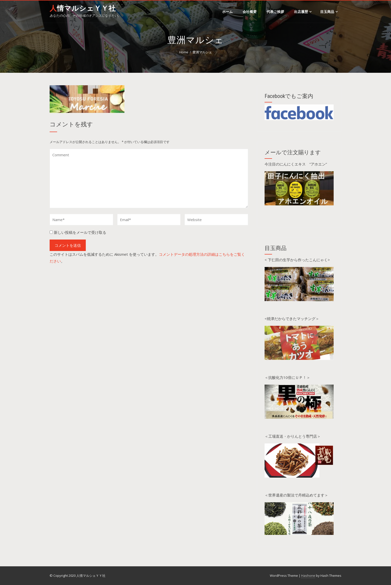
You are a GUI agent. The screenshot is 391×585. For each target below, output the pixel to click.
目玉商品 (329, 11)
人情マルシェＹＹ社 (83, 8)
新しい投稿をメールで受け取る (80, 232)
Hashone (308, 575)
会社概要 (250, 11)
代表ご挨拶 (275, 11)
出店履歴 (302, 11)
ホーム (227, 11)
